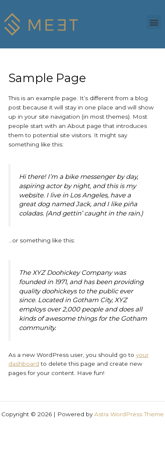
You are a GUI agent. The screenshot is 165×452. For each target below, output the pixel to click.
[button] (154, 22)
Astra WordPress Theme (129, 414)
